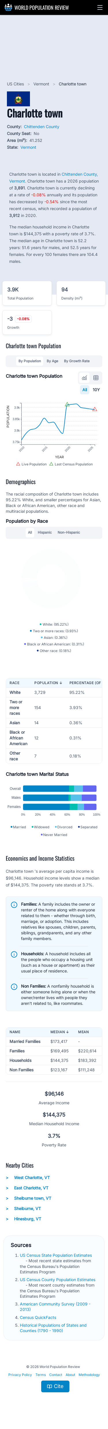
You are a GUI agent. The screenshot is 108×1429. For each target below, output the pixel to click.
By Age (52, 361)
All (84, 389)
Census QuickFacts (38, 1317)
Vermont (41, 83)
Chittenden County (41, 126)
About (70, 1375)
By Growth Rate (77, 361)
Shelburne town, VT (28, 1198)
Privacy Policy (20, 1375)
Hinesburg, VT (23, 1219)
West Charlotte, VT (28, 1178)
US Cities (16, 83)
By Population (29, 361)
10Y (96, 389)
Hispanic (45, 532)
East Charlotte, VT (27, 1188)
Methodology (89, 1375)
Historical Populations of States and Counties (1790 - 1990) (53, 1328)
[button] (100, 7)
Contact (55, 1375)
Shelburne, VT (23, 1208)
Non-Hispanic (69, 532)
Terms (40, 1375)
